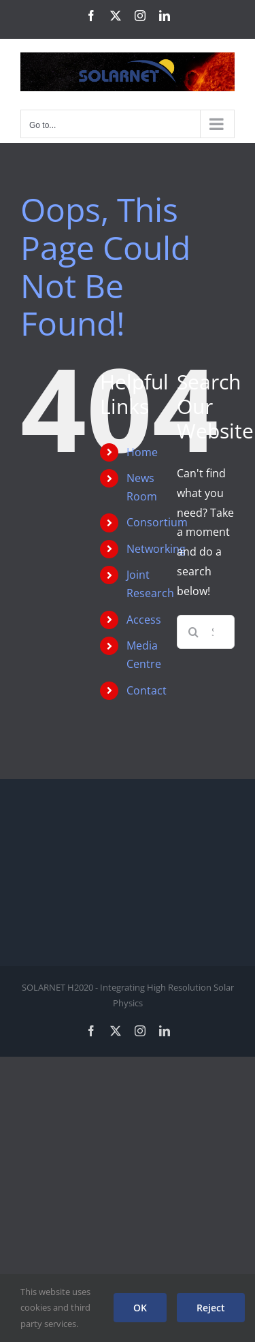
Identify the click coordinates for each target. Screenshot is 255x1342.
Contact (146, 690)
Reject (211, 1307)
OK (140, 1307)
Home (142, 452)
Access (143, 619)
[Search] (194, 632)
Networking (156, 548)
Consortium (157, 522)
